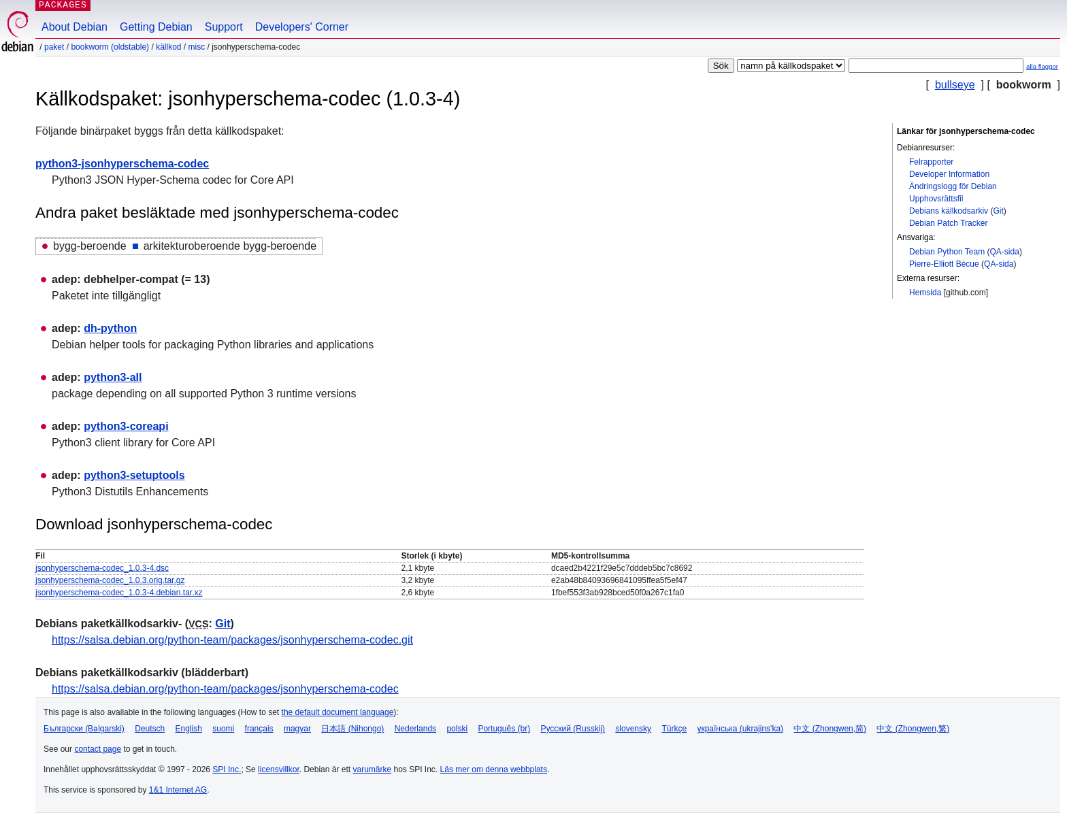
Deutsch (150, 728)
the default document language (338, 712)
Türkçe (674, 728)
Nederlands (415, 728)
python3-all (113, 377)
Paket (54, 47)
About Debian (75, 27)
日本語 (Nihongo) (352, 728)
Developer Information (949, 174)
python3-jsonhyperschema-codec (122, 163)
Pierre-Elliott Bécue (944, 264)
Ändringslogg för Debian (953, 186)
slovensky (633, 728)
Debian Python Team (947, 251)
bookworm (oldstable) (110, 47)
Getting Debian (156, 27)
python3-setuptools (134, 475)
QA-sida (1004, 251)
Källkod (168, 47)
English (189, 728)
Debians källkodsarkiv (948, 211)
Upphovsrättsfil (936, 198)
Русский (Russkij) (572, 728)
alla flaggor (1042, 66)
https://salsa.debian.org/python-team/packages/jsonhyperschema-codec (225, 689)
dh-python (110, 328)
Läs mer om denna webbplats (493, 769)
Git (998, 211)
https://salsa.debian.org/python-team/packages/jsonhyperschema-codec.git (232, 640)
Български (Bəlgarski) (84, 728)
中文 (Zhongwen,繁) (912, 728)
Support (224, 27)
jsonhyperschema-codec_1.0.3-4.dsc (102, 568)
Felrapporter (931, 162)
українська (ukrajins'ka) (740, 728)
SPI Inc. (226, 769)
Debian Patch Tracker (948, 223)
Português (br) (504, 728)
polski (456, 728)
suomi (223, 728)
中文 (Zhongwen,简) (829, 728)
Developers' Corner (301, 27)
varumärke (371, 769)
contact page (97, 749)
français (259, 728)
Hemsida (925, 292)
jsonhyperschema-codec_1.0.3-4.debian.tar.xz (118, 592)
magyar (297, 728)
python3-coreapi (126, 426)
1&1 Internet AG (178, 790)
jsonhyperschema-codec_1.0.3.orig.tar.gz (109, 580)
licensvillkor (278, 769)
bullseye (955, 84)
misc (197, 47)
